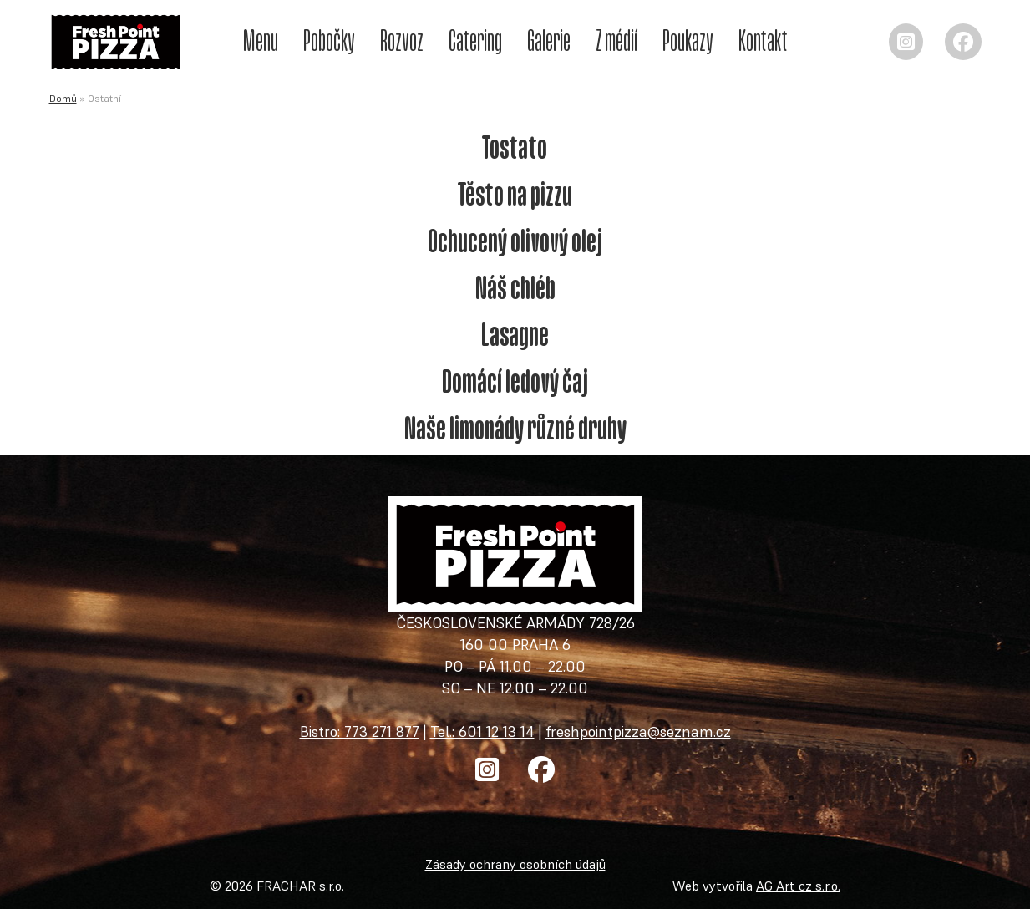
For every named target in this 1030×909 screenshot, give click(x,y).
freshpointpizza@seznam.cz (638, 731)
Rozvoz (402, 40)
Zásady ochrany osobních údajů (515, 864)
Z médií (616, 40)
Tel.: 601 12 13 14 (482, 731)
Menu (260, 40)
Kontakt (763, 40)
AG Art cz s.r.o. (798, 885)
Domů (63, 98)
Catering (475, 40)
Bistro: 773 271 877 (359, 731)
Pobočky (329, 40)
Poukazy (687, 40)
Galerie (549, 40)
